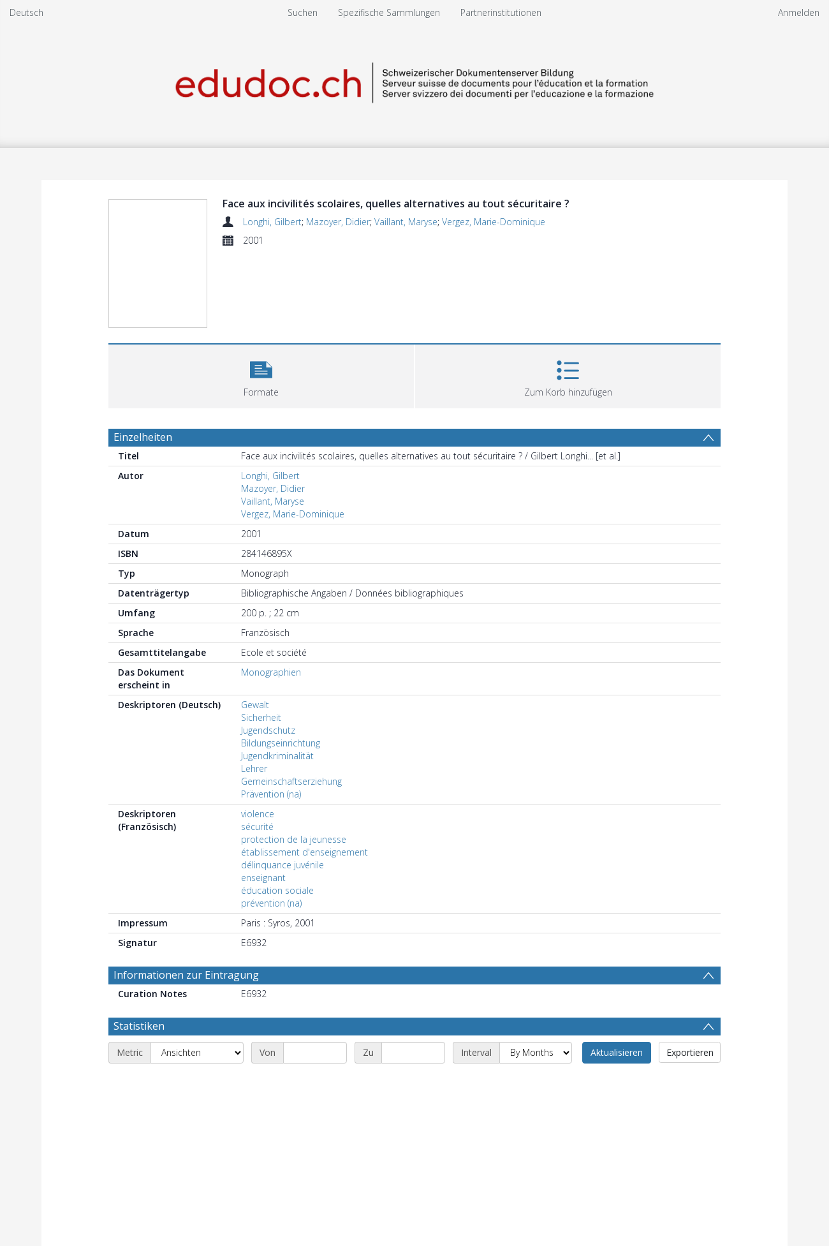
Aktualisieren (617, 1052)
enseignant (263, 877)
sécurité (257, 826)
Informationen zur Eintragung (186, 975)
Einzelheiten (143, 437)
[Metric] (197, 1053)
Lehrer (254, 768)
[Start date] (315, 1053)
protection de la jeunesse (293, 839)
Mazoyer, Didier (338, 222)
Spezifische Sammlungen (389, 12)
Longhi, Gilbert (272, 222)
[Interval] (535, 1053)
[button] (261, 375)
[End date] (413, 1053)
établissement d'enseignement (304, 852)
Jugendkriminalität (277, 756)
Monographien (271, 672)
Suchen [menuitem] (303, 12)
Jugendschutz (268, 730)
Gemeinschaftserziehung (291, 781)
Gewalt (255, 705)
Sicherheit (261, 717)
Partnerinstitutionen (500, 12)
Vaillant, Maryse (405, 222)
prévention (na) (271, 903)
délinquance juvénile (282, 865)
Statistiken (139, 1026)
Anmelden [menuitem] (798, 12)
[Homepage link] (414, 81)
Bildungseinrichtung (280, 743)
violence (257, 814)
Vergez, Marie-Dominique (493, 222)
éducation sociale (277, 890)
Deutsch (26, 12)
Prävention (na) (271, 794)
